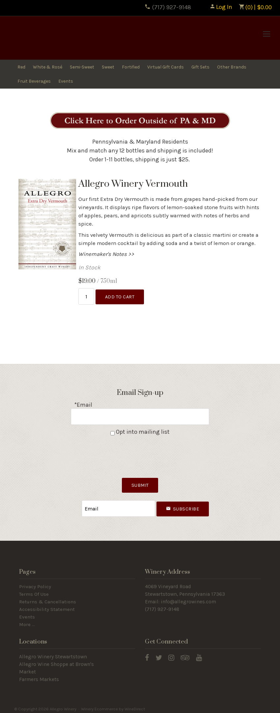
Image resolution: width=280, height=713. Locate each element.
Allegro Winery (56, 38)
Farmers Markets (39, 676)
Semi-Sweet (82, 67)
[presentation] (140, 453)
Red (21, 67)
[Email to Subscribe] (118, 506)
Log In (221, 7)
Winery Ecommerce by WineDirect (113, 705)
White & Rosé (47, 67)
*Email (83, 404)
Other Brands (231, 67)
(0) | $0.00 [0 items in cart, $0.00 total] (255, 7)
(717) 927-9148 (168, 7)
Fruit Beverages (34, 81)
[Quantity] (86, 296)
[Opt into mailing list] (112, 431)
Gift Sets (200, 67)
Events (65, 81)
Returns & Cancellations (47, 599)
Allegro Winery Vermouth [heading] (133, 184)
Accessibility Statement (47, 606)
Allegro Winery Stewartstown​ (53, 654)
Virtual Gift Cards (165, 67)
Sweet (108, 67)
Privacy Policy (35, 584)
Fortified (131, 67)
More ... (27, 621)
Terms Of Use (34, 591)
